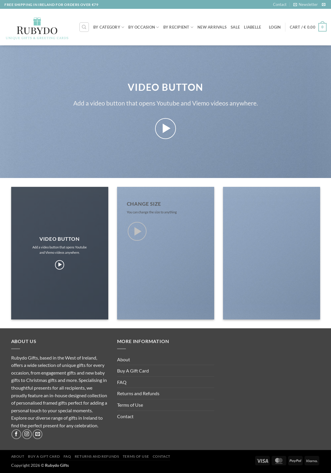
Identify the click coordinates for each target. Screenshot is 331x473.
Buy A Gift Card (133, 370)
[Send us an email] (323, 5)
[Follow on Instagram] (27, 434)
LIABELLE (252, 27)
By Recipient (178, 27)
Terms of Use (130, 405)
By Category (108, 27)
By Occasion (143, 27)
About (123, 359)
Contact (280, 4)
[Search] (84, 27)
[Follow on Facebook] (16, 434)
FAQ (122, 382)
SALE (235, 27)
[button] (305, 4)
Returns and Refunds (138, 393)
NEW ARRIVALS (212, 27)
